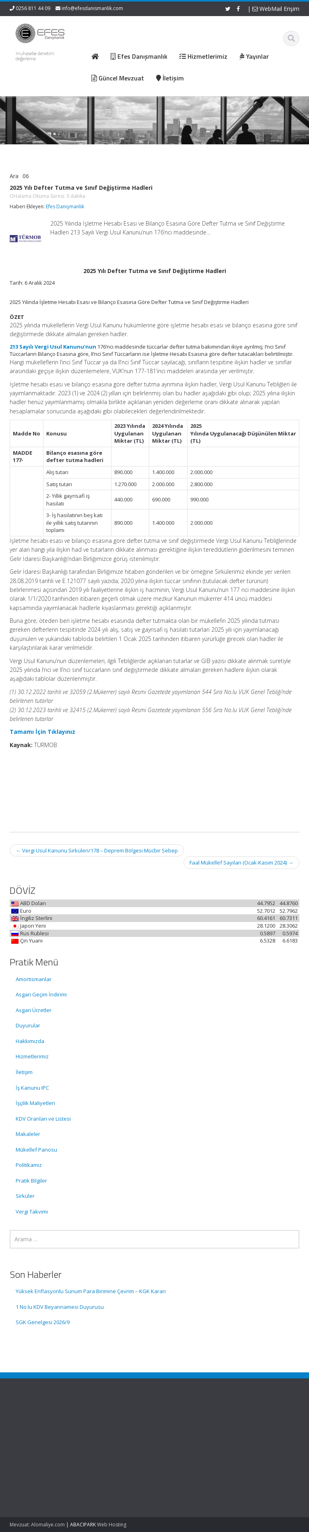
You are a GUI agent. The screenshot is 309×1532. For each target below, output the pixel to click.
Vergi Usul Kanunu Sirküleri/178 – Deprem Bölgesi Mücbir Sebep (97, 850)
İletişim (24, 1072)
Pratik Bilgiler (31, 1180)
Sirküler (25, 1195)
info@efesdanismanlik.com (92, 8)
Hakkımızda (30, 1041)
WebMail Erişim (275, 8)
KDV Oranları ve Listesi (43, 1118)
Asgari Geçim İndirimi (41, 994)
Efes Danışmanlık (65, 206)
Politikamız (29, 1165)
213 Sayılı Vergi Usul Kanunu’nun (53, 346)
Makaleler (28, 1134)
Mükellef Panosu (36, 1149)
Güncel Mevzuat (190, 1445)
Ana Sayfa (183, 1423)
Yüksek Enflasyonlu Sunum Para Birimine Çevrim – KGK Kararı (91, 1291)
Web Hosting (111, 1524)
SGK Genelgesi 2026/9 (43, 1322)
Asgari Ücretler (34, 1010)
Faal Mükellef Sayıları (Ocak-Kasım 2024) (241, 862)
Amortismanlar (34, 979)
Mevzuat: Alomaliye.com (37, 1524)
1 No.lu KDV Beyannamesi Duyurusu (60, 1306)
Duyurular (28, 1025)
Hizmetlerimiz (32, 1056)
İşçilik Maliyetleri (35, 1103)
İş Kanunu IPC (32, 1087)
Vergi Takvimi (32, 1211)
